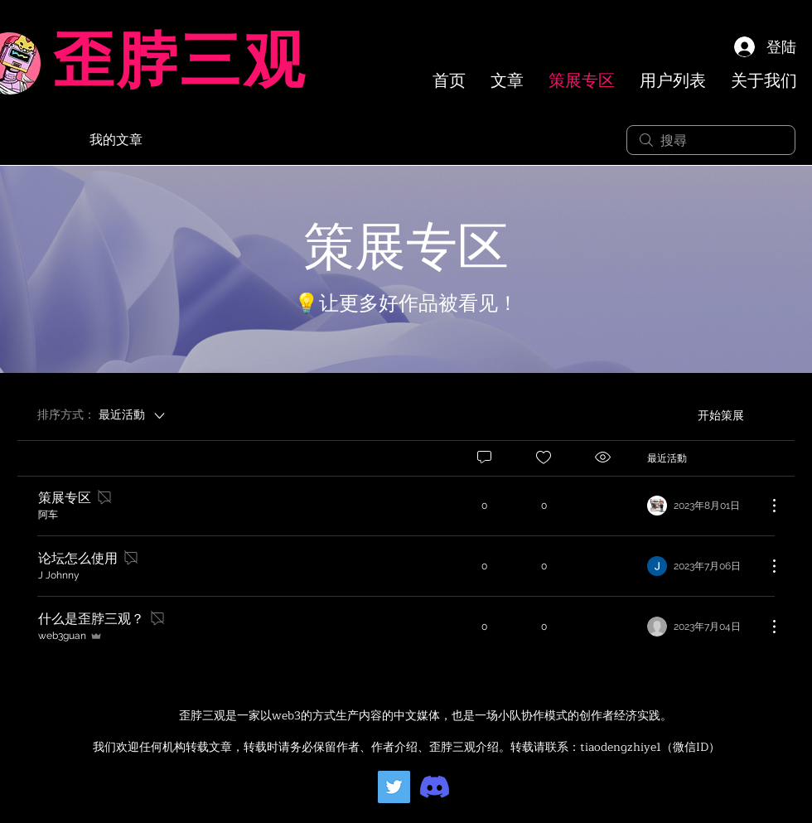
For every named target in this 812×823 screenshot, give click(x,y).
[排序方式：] (102, 415)
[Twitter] (394, 787)
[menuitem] (589, 415)
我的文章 (116, 140)
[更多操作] (766, 506)
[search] (710, 140)
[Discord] (434, 787)
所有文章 (43, 140)
